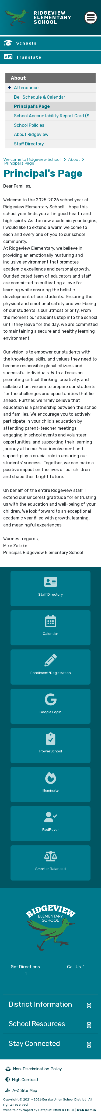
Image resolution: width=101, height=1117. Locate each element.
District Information (40, 1004)
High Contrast (25, 1079)
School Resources (37, 1024)
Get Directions (21, 972)
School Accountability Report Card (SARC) (55, 115)
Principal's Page (32, 106)
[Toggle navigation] (91, 13)
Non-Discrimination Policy (33, 1069)
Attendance (26, 87)
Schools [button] (26, 43)
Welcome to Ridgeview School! (32, 159)
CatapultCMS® (49, 1110)
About (18, 78)
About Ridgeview (31, 134)
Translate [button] (29, 57)
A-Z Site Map (21, 1091)
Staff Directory (29, 143)
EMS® (70, 1110)
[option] (50, 586)
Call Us (69, 969)
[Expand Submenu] (9, 87)
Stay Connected (34, 1043)
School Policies (29, 125)
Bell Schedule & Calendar (39, 97)
